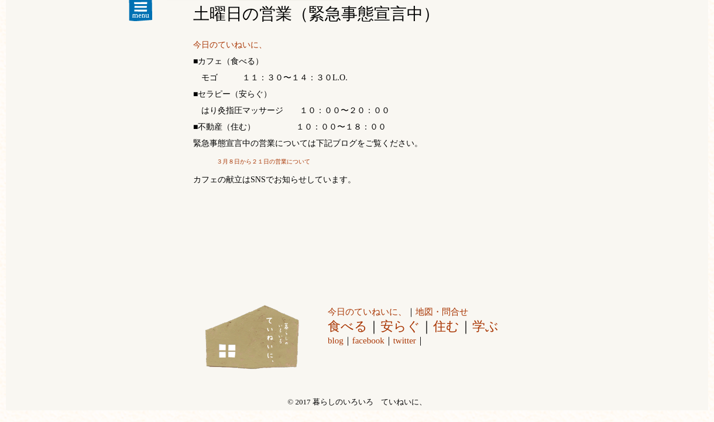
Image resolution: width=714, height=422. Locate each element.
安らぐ (400, 326)
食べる (348, 326)
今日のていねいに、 (230, 44)
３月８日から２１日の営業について (263, 161)
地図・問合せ (442, 311)
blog (336, 340)
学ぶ (485, 326)
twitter (404, 340)
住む (446, 326)
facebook (368, 340)
